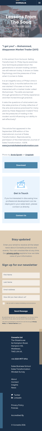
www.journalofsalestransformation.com (20, 145)
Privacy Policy (17, 405)
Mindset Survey (18, 372)
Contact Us (21, 215)
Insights (14, 385)
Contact (15, 382)
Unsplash (29, 155)
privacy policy (13, 253)
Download (21, 165)
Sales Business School (21, 366)
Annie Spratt (16, 155)
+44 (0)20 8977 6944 (19, 359)
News (13, 388)
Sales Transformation (20, 369)
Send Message (21, 311)
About (14, 379)
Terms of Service (13, 323)
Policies (14, 408)
